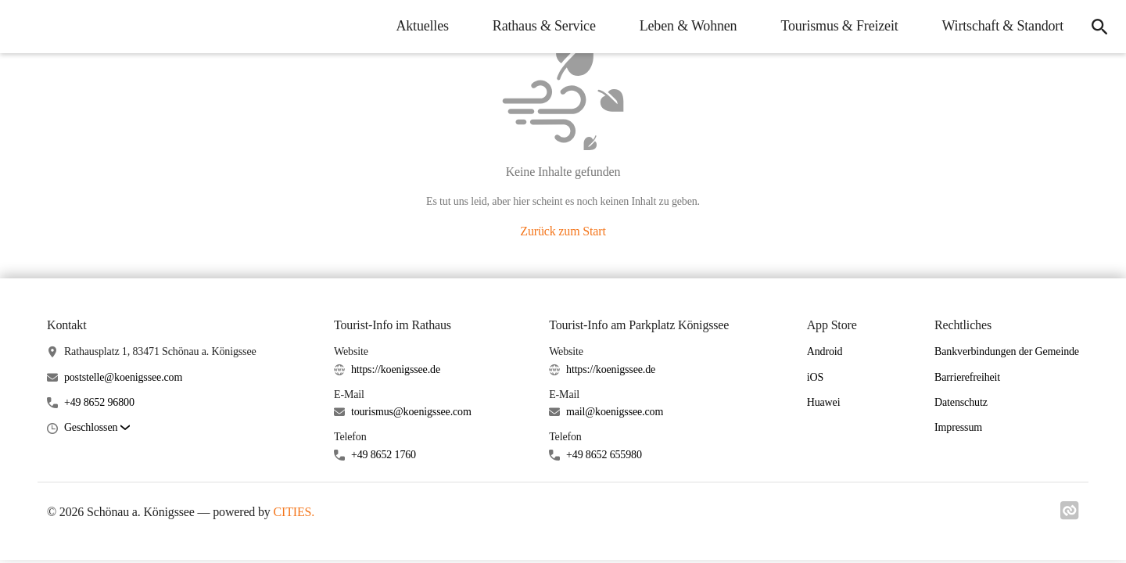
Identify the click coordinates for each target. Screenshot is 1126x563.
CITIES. (294, 511)
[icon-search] (1099, 26)
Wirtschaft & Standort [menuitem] (1002, 26)
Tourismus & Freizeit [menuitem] (839, 26)
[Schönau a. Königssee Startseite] (23, 27)
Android (825, 351)
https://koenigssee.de (395, 369)
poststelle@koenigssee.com (123, 377)
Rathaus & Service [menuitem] (544, 26)
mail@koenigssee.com (614, 412)
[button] (97, 428)
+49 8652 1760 (383, 455)
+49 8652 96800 (99, 402)
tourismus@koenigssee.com (411, 412)
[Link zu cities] (1069, 515)
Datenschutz (961, 402)
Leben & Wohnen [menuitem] (688, 26)
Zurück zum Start (562, 231)
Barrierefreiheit (967, 377)
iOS (815, 377)
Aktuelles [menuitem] (422, 26)
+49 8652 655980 (604, 455)
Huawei (824, 402)
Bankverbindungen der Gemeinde (1006, 351)
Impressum (958, 427)
